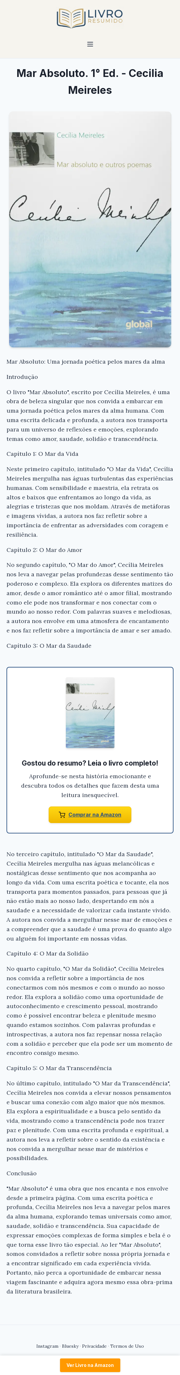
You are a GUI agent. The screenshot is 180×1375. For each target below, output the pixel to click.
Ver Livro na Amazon (90, 1365)
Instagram (47, 1346)
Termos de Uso (127, 1346)
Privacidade (94, 1346)
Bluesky (70, 1346)
